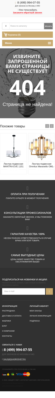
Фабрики (6, 321)
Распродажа (8, 311)
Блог (4, 326)
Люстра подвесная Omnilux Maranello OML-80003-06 (41, 165)
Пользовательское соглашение (12, 386)
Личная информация (40, 316)
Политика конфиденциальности (12, 383)
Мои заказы (36, 311)
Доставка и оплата (11, 316)
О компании (8, 331)
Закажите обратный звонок (27, 12)
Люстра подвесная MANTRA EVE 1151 (13, 165)
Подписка (35, 321)
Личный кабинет (39, 306)
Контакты (7, 336)
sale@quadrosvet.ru (14, 359)
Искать (48, 26)
